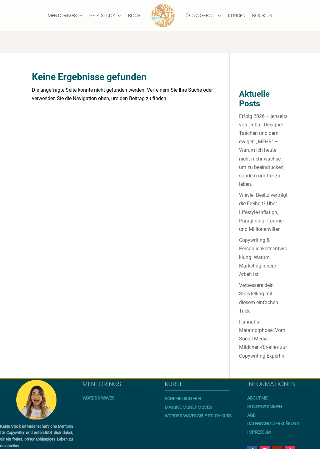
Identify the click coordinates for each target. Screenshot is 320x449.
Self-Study (102, 15)
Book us (262, 15)
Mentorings (62, 15)
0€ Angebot (200, 15)
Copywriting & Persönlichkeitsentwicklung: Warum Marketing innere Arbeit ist (263, 235)
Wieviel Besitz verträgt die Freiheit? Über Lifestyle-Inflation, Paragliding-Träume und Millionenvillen (263, 190)
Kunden (236, 15)
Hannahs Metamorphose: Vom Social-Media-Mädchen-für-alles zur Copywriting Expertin (263, 317)
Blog (134, 15)
